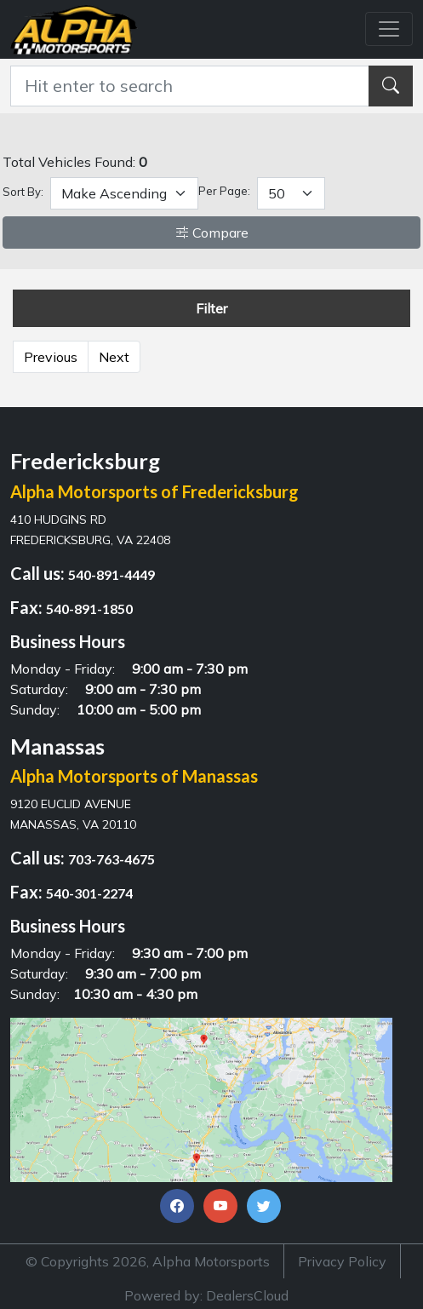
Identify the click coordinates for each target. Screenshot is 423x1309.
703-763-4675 (111, 859)
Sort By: (23, 191)
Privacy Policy (342, 1261)
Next (114, 356)
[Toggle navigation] (389, 29)
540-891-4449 (111, 574)
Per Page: (224, 191)
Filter (211, 308)
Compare (212, 232)
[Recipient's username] (189, 86)
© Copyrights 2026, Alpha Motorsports (148, 1261)
